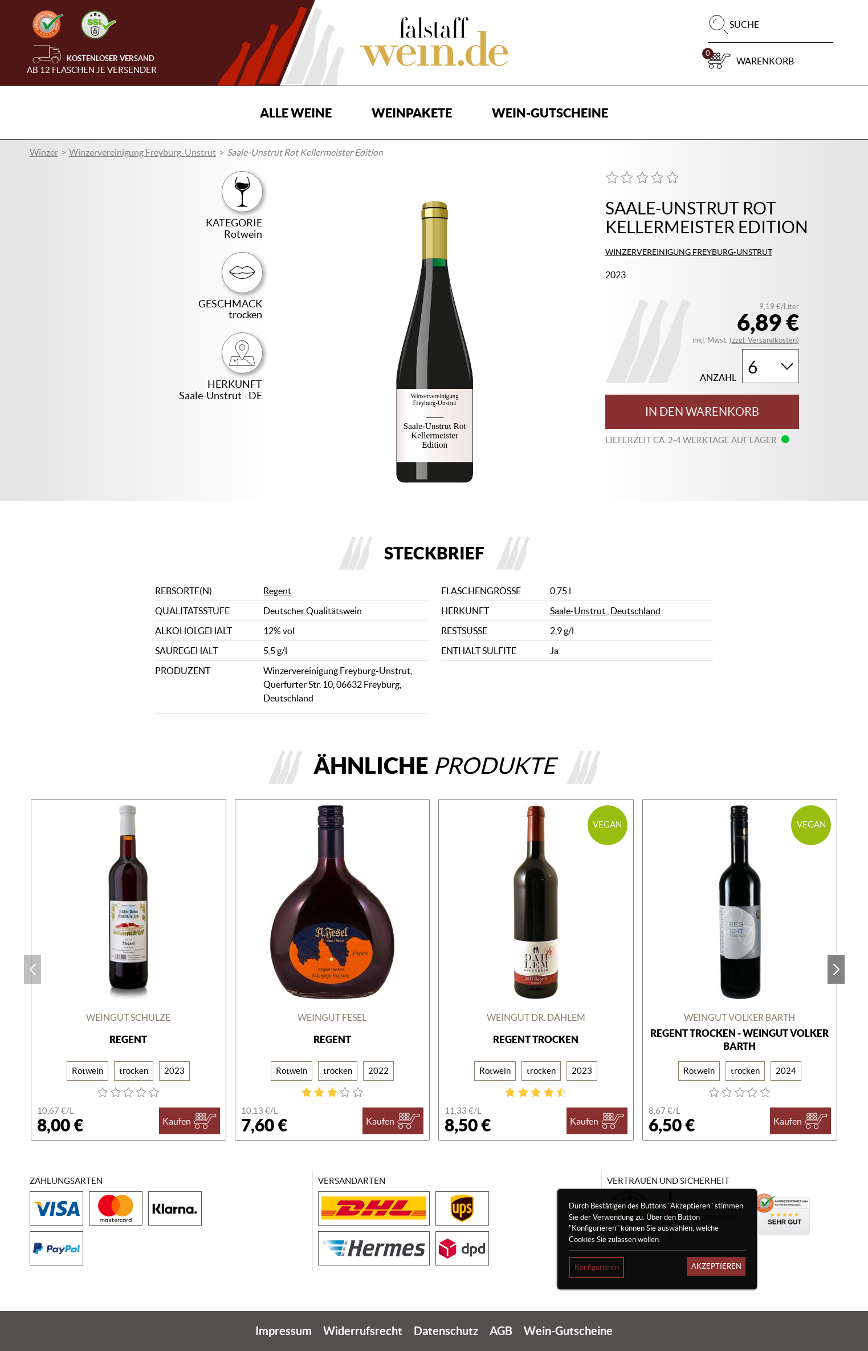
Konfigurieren (596, 1267)
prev (32, 969)
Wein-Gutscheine (550, 113)
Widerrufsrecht (362, 1330)
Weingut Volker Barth (739, 1017)
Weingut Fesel (332, 1017)
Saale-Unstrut (578, 611)
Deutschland (635, 611)
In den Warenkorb (702, 411)
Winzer (44, 152)
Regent (277, 591)
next (836, 969)
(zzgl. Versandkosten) (764, 340)
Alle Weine (296, 113)
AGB (501, 1330)
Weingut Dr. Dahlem (536, 1017)
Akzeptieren (716, 1266)
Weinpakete (412, 113)
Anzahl (718, 378)
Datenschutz (446, 1330)
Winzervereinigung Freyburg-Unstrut (142, 152)
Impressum (283, 1330)
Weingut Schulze (128, 1017)
